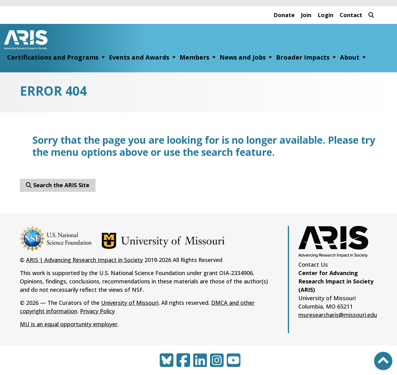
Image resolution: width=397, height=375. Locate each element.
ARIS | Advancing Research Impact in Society (84, 260)
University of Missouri (129, 302)
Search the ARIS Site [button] (57, 185)
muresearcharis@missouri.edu (337, 315)
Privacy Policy (97, 311)
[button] (371, 15)
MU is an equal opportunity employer (69, 324)
